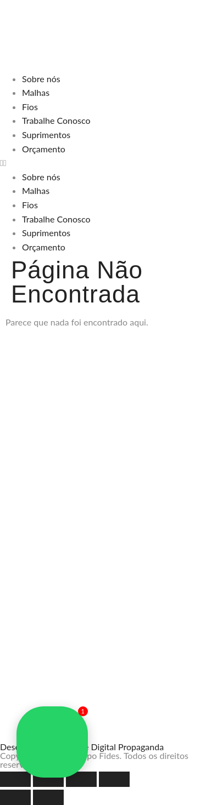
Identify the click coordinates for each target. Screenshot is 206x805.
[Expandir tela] (48, 779)
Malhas (35, 92)
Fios (30, 106)
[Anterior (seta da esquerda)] (15, 797)
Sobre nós (41, 78)
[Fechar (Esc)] (114, 779)
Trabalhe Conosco (56, 120)
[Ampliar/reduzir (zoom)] (15, 779)
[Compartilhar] (81, 779)
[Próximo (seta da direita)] (48, 797)
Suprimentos (46, 134)
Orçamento (43, 149)
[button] (103, 163)
